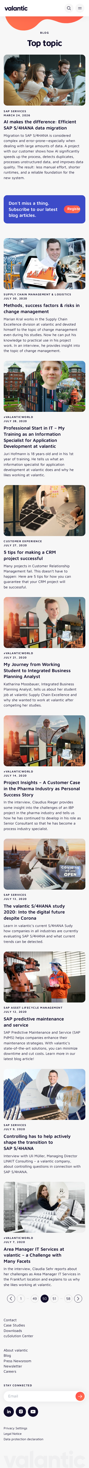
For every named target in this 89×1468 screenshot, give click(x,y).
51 (54, 1298)
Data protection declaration (23, 1439)
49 (35, 1298)
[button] (79, 8)
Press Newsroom (17, 1361)
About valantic (16, 1350)
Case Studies (14, 1325)
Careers (10, 1371)
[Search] (68, 8)
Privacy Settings (15, 1428)
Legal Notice (13, 1433)
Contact (10, 1320)
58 (68, 1298)
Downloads (13, 1331)
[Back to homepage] (16, 8)
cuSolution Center (18, 1336)
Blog (7, 1355)
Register (73, 209)
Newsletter (13, 1366)
